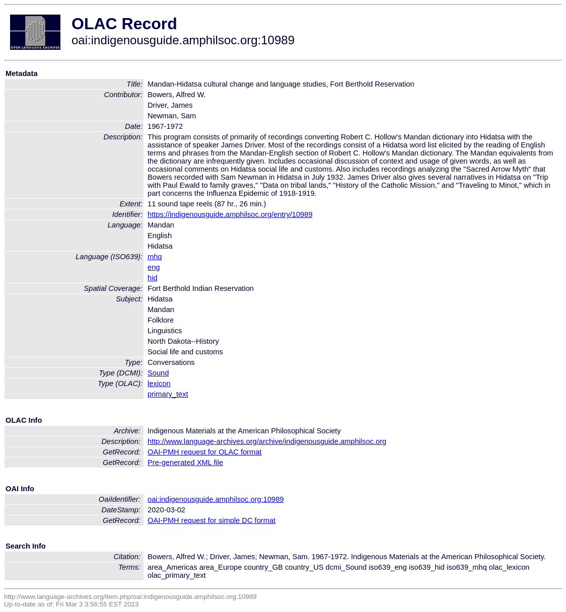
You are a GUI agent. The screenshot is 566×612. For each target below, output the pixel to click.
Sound (158, 373)
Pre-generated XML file (185, 462)
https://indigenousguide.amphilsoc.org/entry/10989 (230, 214)
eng (154, 267)
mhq (155, 257)
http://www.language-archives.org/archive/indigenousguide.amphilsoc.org (267, 441)
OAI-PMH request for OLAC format (204, 452)
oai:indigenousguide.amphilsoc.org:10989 (216, 499)
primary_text (168, 394)
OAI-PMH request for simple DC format (211, 520)
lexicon (159, 383)
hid (153, 278)
